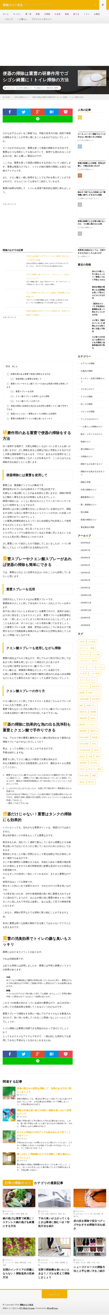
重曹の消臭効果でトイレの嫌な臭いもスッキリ (29, 419)
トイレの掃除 (87, 396)
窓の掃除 (85, 509)
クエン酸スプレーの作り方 (24, 401)
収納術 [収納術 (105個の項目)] (82, 688)
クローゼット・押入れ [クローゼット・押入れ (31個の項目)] (88, 656)
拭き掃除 (96, 1214)
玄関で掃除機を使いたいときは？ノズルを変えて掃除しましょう (54, 1273)
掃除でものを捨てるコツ (89, 199)
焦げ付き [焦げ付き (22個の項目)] (94, 758)
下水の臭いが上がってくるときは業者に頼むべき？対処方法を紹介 (54, 1222)
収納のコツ (86, 440)
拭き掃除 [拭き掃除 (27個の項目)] (95, 694)
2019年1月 (85, 584)
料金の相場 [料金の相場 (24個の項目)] (84, 733)
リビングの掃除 (88, 411)
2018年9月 (85, 613)
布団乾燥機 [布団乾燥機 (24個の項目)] (84, 694)
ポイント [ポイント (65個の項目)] (92, 675)
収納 (67, 14)
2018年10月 (86, 606)
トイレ (87, 14)
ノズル (51, 1263)
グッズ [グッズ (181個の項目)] (82, 663)
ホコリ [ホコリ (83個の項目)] (82, 675)
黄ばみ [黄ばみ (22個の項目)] (82, 777)
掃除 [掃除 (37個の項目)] (81, 701)
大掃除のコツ (85, 257)
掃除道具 (23, 1263)
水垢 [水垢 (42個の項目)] (94, 739)
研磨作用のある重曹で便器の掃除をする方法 (28, 374)
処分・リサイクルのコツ (91, 433)
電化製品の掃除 (88, 524)
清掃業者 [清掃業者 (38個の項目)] (83, 758)
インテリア (9, 1263)
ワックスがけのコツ (89, 418)
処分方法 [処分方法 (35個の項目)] (95, 682)
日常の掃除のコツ (25, 88)
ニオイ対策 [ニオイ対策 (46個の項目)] (94, 669)
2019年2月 (85, 576)
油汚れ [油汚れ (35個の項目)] (96, 745)
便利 (77, 1263)
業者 (59, 1214)
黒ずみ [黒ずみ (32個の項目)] (91, 777)
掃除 (88, 1263)
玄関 (4, 1265)
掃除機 (62, 1263)
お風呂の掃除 (87, 371)
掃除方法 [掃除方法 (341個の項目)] (83, 707)
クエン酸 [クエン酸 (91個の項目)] (95, 650)
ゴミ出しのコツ (88, 389)
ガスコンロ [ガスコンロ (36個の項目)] (84, 650)
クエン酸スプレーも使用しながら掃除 (29, 397)
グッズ (86, 1214)
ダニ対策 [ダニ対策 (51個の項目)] (83, 669)
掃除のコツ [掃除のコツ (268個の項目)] (91, 701)
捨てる (76, 14)
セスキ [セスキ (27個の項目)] (100, 663)
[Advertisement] (54, 45)
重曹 (56, 88)
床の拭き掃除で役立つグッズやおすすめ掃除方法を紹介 (89, 1225)
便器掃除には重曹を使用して (25, 379)
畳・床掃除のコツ (89, 502)
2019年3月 (85, 569)
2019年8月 (85, 540)
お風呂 (97, 14)
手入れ (83, 1263)
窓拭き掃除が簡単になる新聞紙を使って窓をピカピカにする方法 (98, 292)
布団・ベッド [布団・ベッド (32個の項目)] (93, 688)
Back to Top (54, 1295)
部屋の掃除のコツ (89, 517)
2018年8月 (85, 621)
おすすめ (79, 1214)
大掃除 (47, 14)
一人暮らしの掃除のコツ (91, 425)
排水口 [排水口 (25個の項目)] (93, 714)
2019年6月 (85, 554)
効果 (7, 1214)
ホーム (6, 14)
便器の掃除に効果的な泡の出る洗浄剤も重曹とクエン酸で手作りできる (37, 408)
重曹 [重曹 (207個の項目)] (94, 771)
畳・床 (28, 14)
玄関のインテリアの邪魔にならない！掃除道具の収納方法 (18, 1273)
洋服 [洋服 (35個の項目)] (90, 752)
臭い (64, 1214)
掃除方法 (49, 88)
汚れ (98, 1263)
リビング (9, 19)
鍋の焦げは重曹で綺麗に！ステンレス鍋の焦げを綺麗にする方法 (18, 1222)
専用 (56, 1263)
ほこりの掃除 (87, 403)
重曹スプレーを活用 (21, 392)
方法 (29, 1263)
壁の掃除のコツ (88, 448)
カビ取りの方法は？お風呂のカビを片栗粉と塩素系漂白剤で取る (98, 343)
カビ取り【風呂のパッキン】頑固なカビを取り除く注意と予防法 (98, 326)
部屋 (38, 14)
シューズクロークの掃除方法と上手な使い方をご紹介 (89, 1269)
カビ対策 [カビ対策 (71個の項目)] (92, 637)
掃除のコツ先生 (26, 1305)
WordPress (52, 1308)
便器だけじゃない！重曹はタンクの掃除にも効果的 (31, 414)
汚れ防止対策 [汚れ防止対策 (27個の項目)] (84, 745)
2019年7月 (85, 547)
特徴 (18, 1214)
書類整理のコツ (88, 495)
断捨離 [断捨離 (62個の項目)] (95, 733)
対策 (47, 1214)
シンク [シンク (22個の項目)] (91, 663)
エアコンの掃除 (88, 364)
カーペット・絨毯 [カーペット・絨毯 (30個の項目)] (86, 643)
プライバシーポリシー (42, 19)
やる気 (57, 14)
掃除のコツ (41, 88)
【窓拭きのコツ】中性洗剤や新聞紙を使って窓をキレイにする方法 (98, 309)
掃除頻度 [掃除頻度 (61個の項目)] (83, 714)
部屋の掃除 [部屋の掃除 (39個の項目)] (84, 771)
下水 (42, 1214)
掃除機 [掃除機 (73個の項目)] (93, 707)
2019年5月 (85, 562)
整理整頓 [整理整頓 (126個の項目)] (83, 726)
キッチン (17, 14)
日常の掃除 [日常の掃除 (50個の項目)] (84, 739)
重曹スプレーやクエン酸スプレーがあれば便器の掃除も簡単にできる (37, 386)
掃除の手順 (86, 480)
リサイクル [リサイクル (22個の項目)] (84, 682)
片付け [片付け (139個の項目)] (82, 765)
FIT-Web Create (27, 1308)
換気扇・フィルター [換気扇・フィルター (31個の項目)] (87, 720)
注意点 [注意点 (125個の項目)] (82, 752)
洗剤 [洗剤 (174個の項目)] (97, 752)
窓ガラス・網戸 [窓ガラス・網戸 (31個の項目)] (94, 765)
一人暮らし (22, 19)
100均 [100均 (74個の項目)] (82, 637)
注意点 (12, 1214)
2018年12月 (86, 591)
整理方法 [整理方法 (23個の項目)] (94, 726)
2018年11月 (86, 599)
